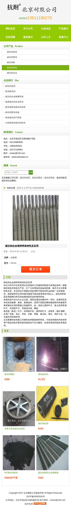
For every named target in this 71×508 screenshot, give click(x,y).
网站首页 (10, 28)
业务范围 (10, 37)
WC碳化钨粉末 (11, 472)
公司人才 (45, 37)
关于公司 (28, 28)
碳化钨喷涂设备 (12, 112)
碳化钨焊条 (12, 67)
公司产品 (28, 188)
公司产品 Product (13, 46)
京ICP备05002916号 (35, 496)
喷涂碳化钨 (10, 91)
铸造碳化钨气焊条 (13, 117)
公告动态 (45, 28)
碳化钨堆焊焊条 (11, 285)
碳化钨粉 (11, 62)
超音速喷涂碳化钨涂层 (15, 107)
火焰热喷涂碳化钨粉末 (15, 123)
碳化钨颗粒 (9, 374)
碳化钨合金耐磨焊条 (14, 96)
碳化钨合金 (12, 73)
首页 (19, 188)
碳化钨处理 (43, 423)
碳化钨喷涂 (12, 57)
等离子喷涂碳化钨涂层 (14, 429)
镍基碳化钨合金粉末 (14, 102)
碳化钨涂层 (12, 52)
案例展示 (28, 37)
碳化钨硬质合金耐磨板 (48, 472)
